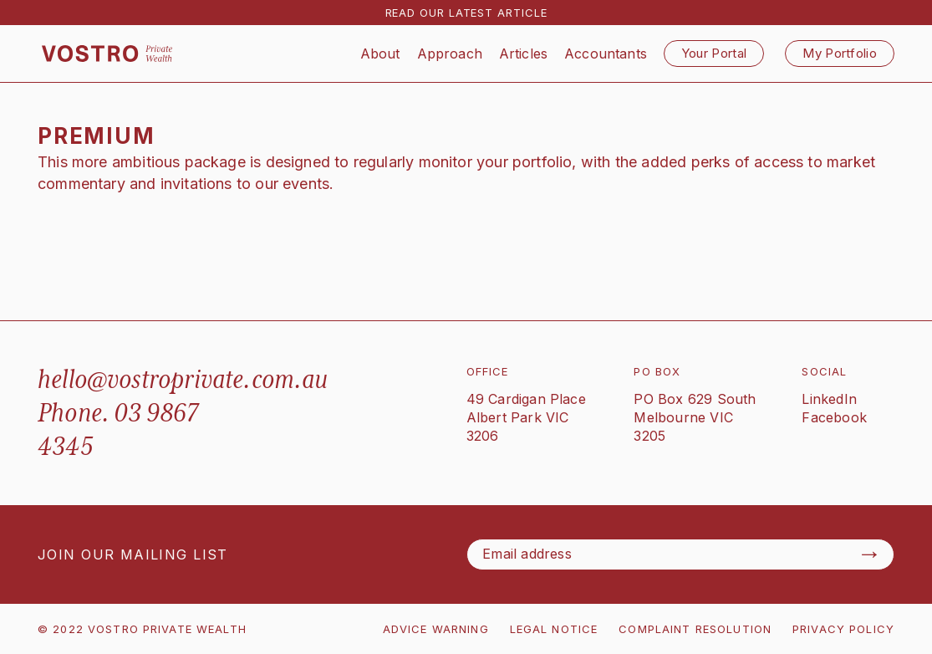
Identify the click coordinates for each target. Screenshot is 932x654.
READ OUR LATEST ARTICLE (466, 12)
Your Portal (713, 53)
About (380, 53)
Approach (449, 53)
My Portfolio (839, 53)
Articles (523, 53)
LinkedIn (829, 399)
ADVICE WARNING (436, 629)
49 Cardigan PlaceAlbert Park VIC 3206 (526, 417)
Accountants (605, 53)
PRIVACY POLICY (843, 629)
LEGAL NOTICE (554, 629)
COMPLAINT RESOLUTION (695, 629)
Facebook (834, 417)
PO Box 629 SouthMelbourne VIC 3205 (695, 417)
